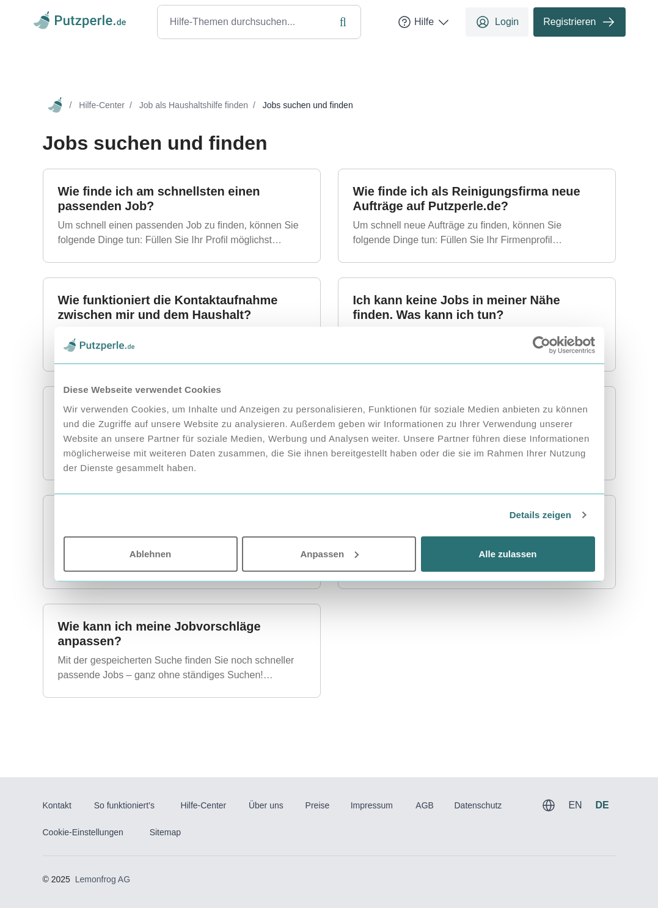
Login (497, 22)
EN (575, 805)
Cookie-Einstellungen (83, 832)
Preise (317, 805)
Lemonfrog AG (102, 879)
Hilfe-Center (102, 105)
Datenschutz (478, 805)
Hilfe (424, 22)
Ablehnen (150, 553)
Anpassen (329, 553)
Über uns (266, 805)
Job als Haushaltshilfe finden (193, 105)
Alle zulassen (507, 553)
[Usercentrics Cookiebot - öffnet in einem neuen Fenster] (541, 345)
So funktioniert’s (124, 805)
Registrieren (579, 22)
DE (602, 805)
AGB (424, 805)
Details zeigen (540, 515)
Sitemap (165, 832)
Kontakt (57, 805)
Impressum (372, 805)
